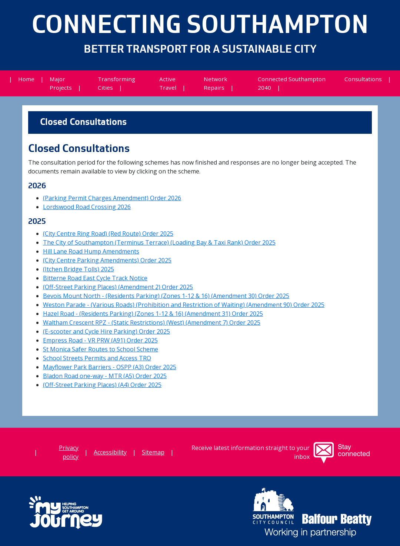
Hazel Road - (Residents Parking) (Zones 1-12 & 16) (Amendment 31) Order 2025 (153, 314)
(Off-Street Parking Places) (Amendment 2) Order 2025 (118, 287)
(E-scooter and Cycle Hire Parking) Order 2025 (106, 331)
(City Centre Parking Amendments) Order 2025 (107, 260)
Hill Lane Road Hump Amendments (91, 251)
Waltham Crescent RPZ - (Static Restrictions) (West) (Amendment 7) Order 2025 (151, 322)
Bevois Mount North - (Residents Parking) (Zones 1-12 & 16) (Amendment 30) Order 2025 (166, 296)
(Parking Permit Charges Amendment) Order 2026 (112, 198)
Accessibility (110, 452)
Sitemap (153, 452)
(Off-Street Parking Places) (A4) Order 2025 (102, 385)
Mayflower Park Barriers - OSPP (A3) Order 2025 (109, 367)
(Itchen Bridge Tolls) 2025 (78, 269)
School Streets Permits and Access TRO (97, 358)
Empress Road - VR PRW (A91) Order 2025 (100, 340)
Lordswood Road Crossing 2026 (87, 207)
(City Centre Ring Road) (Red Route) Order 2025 (108, 233)
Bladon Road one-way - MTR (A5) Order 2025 (105, 376)
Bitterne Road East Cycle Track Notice (95, 278)
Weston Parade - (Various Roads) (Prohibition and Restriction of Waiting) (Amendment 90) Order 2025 (183, 305)
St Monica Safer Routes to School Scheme (100, 349)
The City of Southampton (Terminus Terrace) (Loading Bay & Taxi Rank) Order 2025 (159, 242)
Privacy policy (69, 452)
